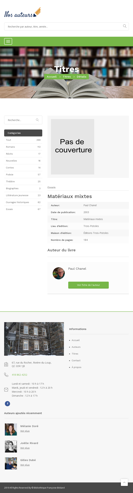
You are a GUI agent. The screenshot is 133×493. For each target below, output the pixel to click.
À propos (76, 367)
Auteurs (76, 347)
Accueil (52, 76)
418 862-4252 (19, 374)
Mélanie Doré (29, 426)
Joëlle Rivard (29, 443)
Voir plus (25, 431)
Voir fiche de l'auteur (88, 285)
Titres (67, 76)
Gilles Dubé (28, 460)
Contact (76, 360)
